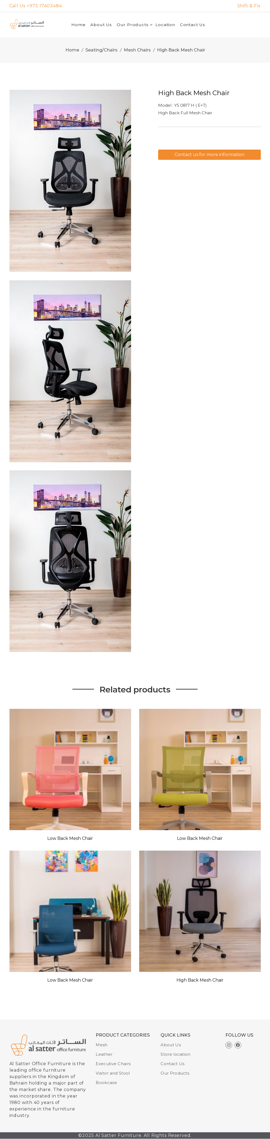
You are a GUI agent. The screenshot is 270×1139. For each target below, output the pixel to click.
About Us (101, 24)
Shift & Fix (249, 5)
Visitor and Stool (113, 1073)
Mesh (101, 1044)
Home (78, 24)
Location (165, 24)
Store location (175, 1054)
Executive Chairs (113, 1063)
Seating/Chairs (101, 50)
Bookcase (106, 1082)
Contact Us (192, 24)
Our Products (133, 24)
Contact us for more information (209, 154)
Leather (104, 1054)
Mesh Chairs (137, 50)
